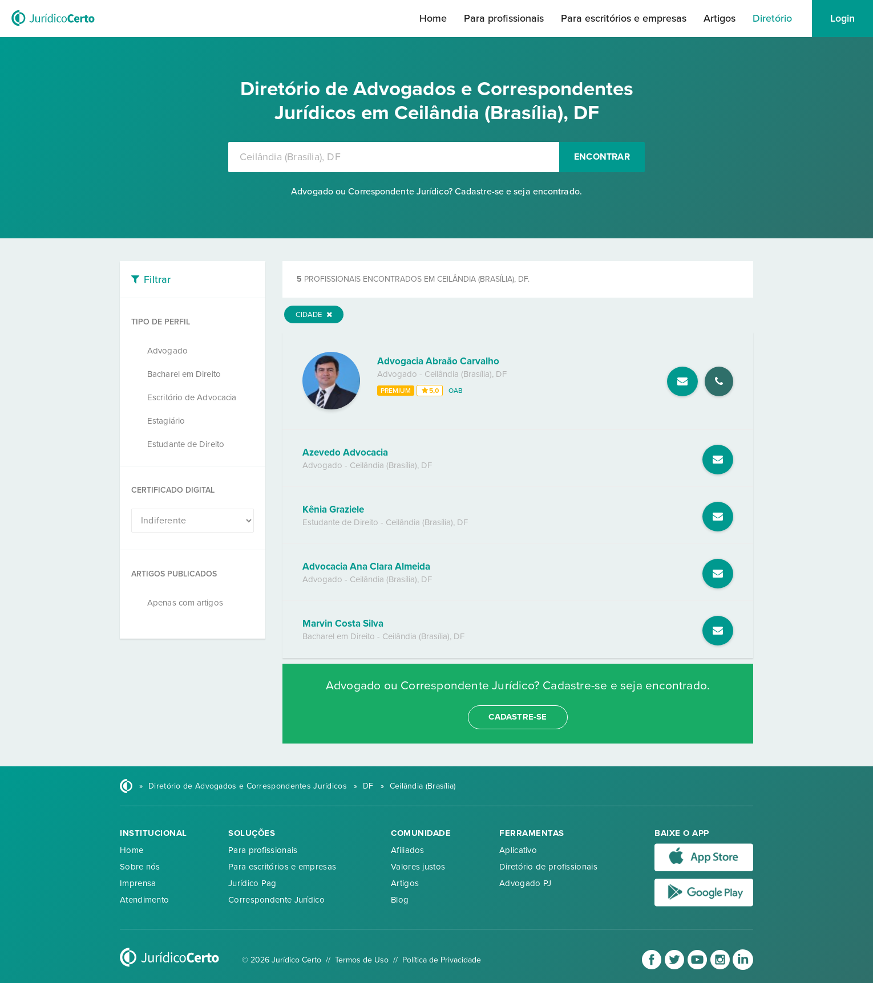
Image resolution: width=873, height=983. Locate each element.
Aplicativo (518, 850)
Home (433, 18)
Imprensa (138, 883)
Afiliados (408, 850)
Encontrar (602, 157)
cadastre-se (517, 717)
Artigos (719, 18)
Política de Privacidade (441, 960)
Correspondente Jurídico (276, 900)
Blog (400, 900)
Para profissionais (504, 18)
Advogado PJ (525, 883)
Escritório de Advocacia (191, 397)
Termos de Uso (362, 960)
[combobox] (393, 157)
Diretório (772, 18)
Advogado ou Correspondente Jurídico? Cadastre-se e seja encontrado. (436, 191)
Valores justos (418, 867)
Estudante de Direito (185, 444)
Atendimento (144, 900)
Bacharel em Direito (184, 374)
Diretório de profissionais (548, 867)
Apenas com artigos (185, 602)
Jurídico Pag (252, 883)
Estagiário (166, 420)
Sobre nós (140, 867)
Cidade (314, 314)
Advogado (167, 350)
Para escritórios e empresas (623, 18)
